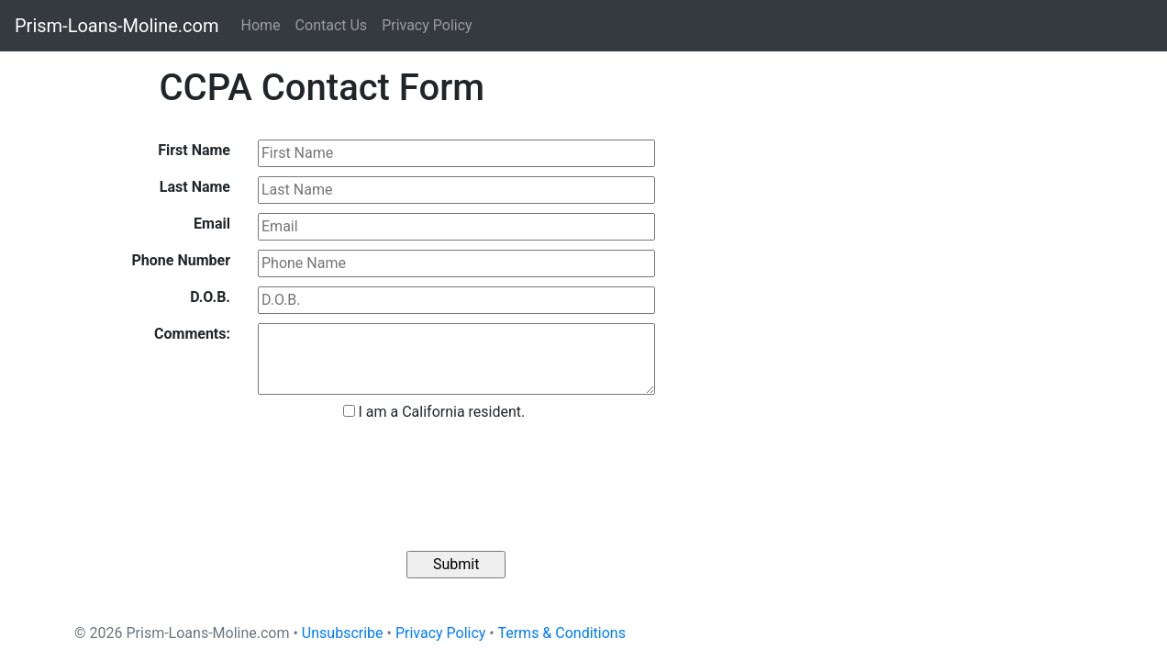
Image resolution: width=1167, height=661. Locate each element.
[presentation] (451, 478)
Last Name (195, 187)
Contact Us (331, 25)
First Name (194, 150)
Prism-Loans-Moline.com (117, 26)
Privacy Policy (427, 25)
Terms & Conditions (561, 633)
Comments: (192, 333)
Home (261, 25)
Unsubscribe (342, 633)
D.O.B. (210, 297)
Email (212, 223)
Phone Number (181, 260)
